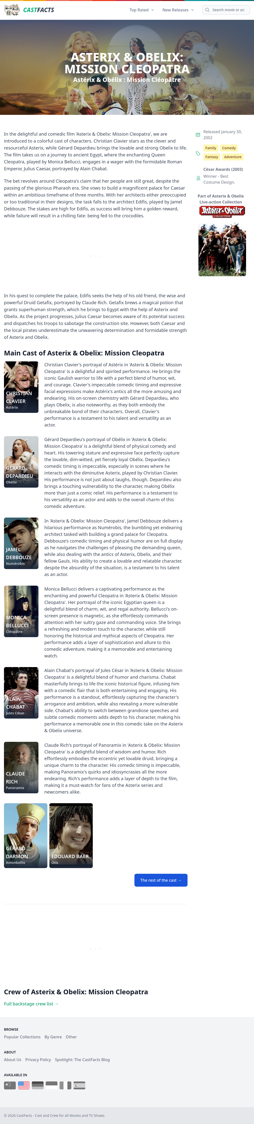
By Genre (53, 1037)
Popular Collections (22, 1037)
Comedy (229, 148)
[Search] (226, 10)
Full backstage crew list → (31, 1004)
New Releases (178, 10)
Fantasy (211, 156)
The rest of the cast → (161, 880)
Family (210, 148)
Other (71, 1037)
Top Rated (142, 10)
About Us (12, 1059)
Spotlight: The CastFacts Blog (82, 1059)
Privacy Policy (38, 1059)
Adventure (233, 156)
